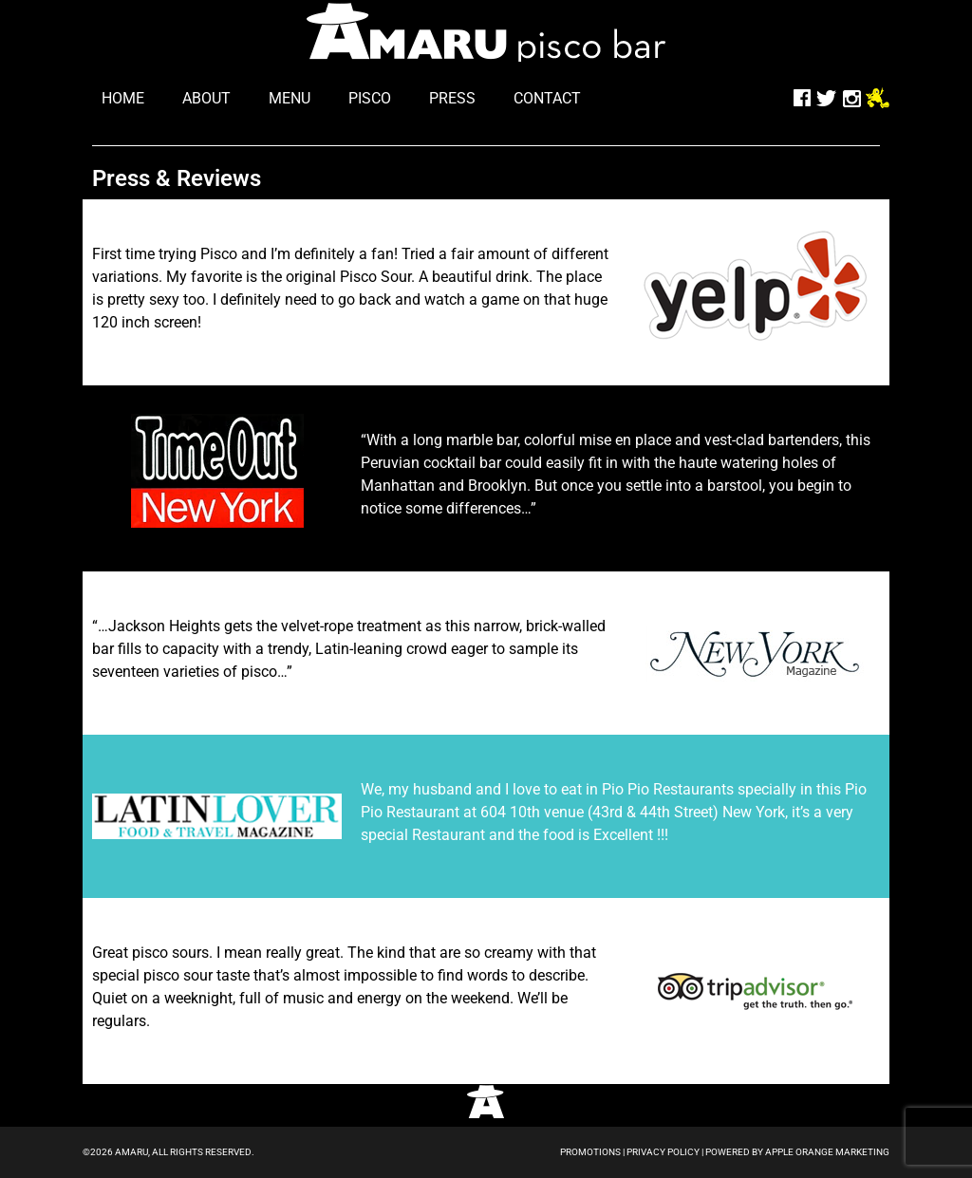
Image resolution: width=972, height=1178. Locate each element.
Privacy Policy (663, 1152)
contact (547, 98)
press (452, 98)
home (123, 98)
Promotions (590, 1152)
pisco (369, 98)
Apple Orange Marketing (827, 1152)
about (206, 98)
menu (289, 98)
